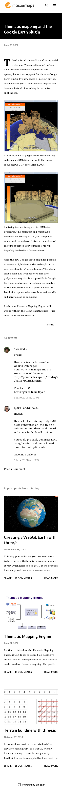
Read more (51, 578)
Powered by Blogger (31, 784)
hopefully (9, 250)
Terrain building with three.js (30, 730)
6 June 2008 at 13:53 (26, 460)
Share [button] (50, 324)
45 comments (23, 671)
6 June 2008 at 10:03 (26, 397)
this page (38, 421)
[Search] (47, 4)
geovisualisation (33, 268)
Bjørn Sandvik (22, 407)
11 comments (23, 578)
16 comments (23, 765)
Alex (16, 349)
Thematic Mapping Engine (38, 64)
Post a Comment (14, 469)
